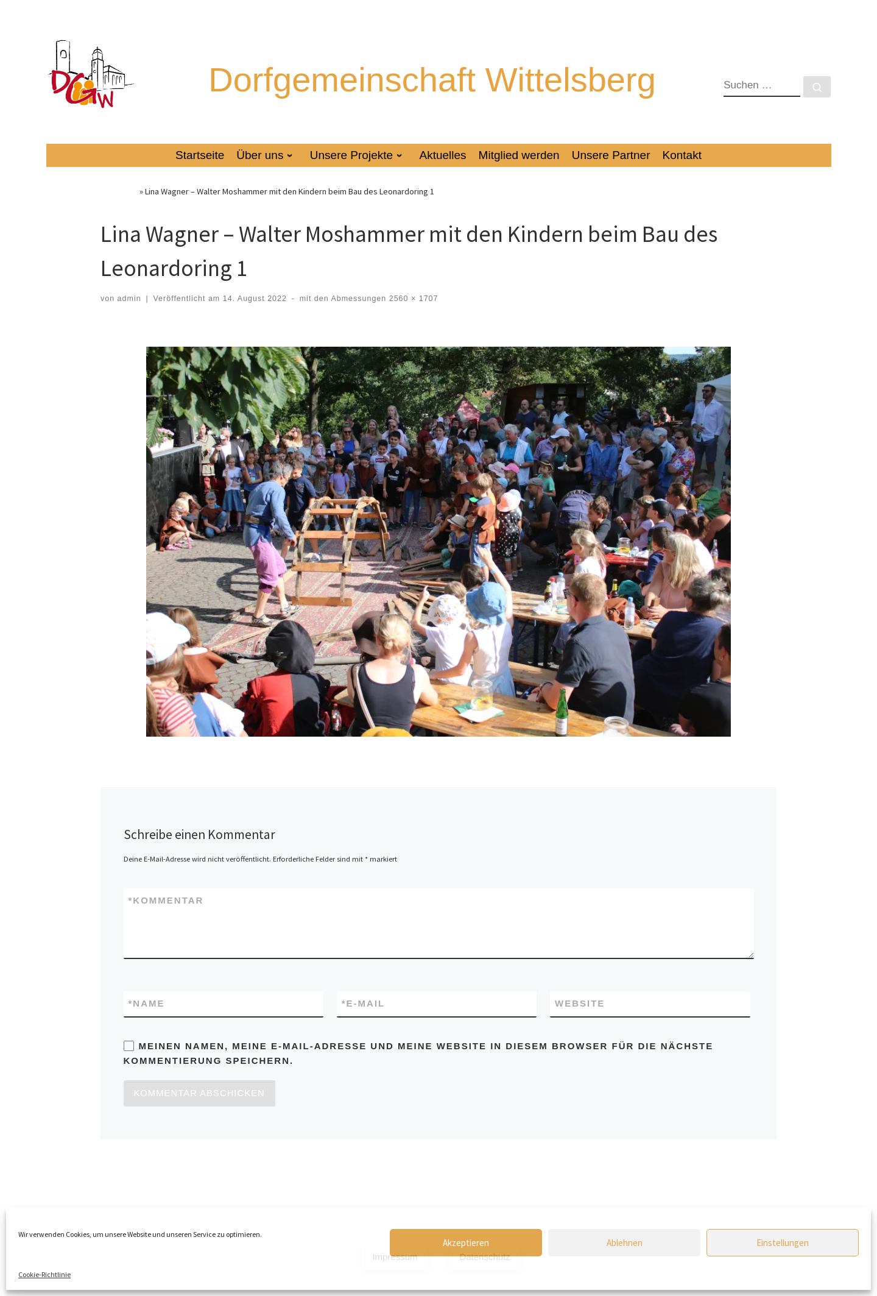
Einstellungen (782, 1242)
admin (129, 316)
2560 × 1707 (412, 316)
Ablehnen (625, 1242)
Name (147, 1022)
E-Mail (364, 1022)
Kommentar (166, 918)
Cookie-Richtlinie (44, 1274)
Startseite (119, 209)
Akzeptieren (466, 1242)
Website (580, 1021)
